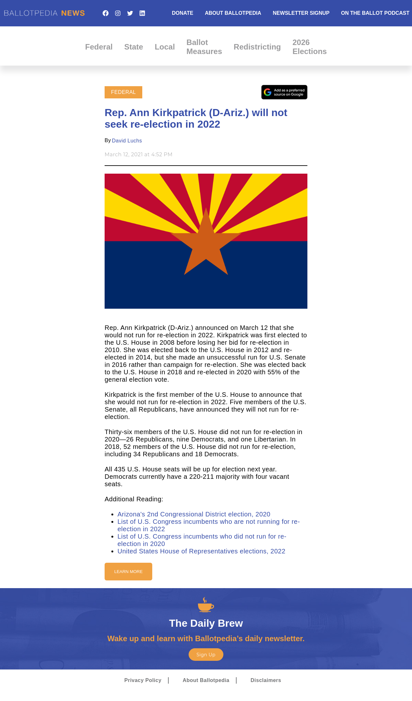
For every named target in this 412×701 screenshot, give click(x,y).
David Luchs (127, 140)
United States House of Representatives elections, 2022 (201, 551)
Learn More (128, 571)
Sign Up (205, 655)
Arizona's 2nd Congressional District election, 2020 (193, 514)
